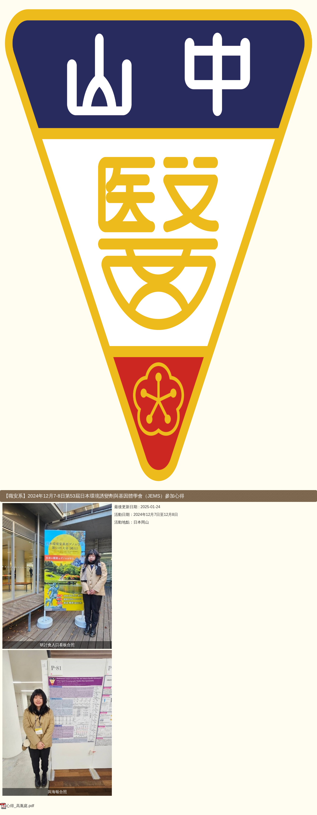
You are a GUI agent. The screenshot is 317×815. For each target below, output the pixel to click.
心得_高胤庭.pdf (17, 806)
